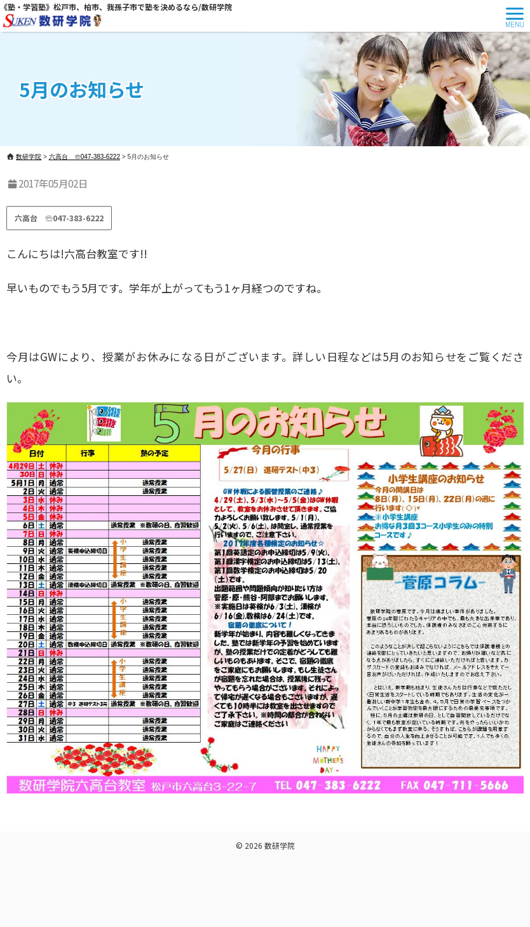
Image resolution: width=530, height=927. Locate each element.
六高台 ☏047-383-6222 (59, 217)
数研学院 (279, 845)
